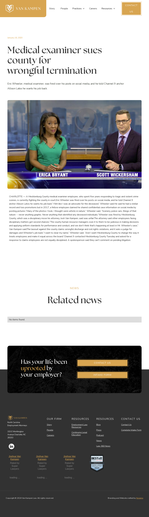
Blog (98, 425)
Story (52, 8)
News (99, 441)
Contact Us (126, 425)
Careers (93, 8)
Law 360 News (103, 446)
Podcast (100, 435)
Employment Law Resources (79, 426)
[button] (78, 8)
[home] (23, 8)
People (64, 8)
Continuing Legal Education (79, 433)
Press (98, 430)
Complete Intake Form (131, 430)
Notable (139, 498)
